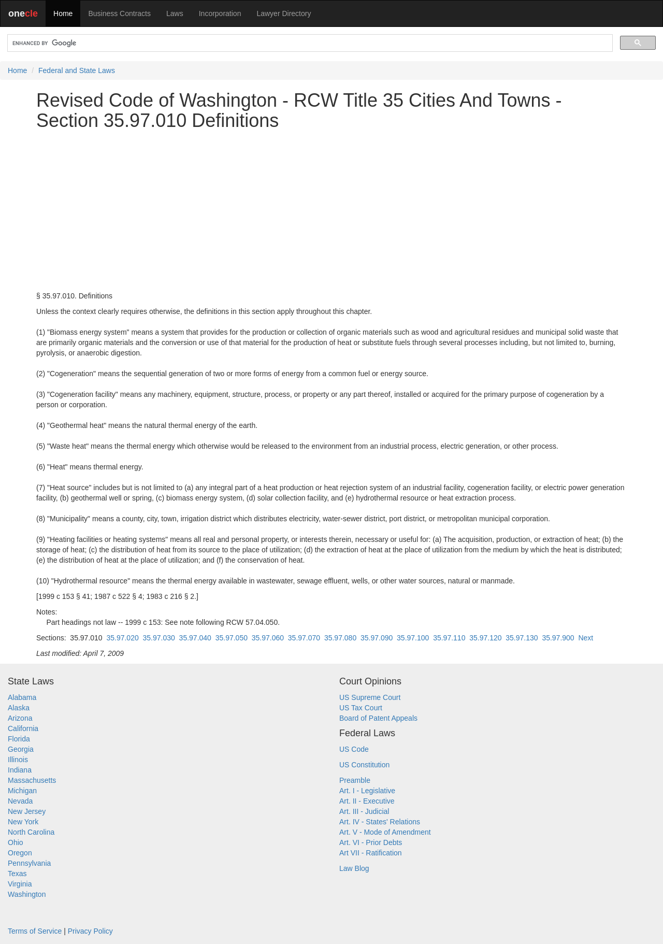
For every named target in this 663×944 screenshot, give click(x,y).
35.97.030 (159, 638)
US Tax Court (360, 708)
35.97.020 (122, 638)
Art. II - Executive (367, 801)
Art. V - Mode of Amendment (385, 832)
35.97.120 (485, 638)
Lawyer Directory (283, 13)
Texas (17, 873)
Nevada (20, 801)
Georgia (21, 749)
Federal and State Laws (76, 70)
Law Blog (354, 868)
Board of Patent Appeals (378, 718)
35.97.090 (377, 638)
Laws (174, 13)
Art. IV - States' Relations (379, 822)
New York (23, 822)
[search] (309, 43)
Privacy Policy (90, 931)
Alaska (19, 708)
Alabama (22, 697)
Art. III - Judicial (364, 811)
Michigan (22, 790)
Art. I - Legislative (367, 790)
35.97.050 (231, 638)
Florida (19, 739)
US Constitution (364, 765)
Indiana (20, 770)
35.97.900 (558, 638)
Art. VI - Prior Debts (370, 842)
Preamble (354, 780)
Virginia (20, 884)
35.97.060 (268, 638)
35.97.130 (522, 638)
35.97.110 (449, 638)
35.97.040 (195, 638)
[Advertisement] (331, 210)
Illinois (18, 759)
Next (585, 638)
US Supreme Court (369, 697)
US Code (354, 749)
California (23, 728)
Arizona (20, 718)
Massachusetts (32, 780)
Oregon (20, 853)
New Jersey (27, 811)
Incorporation (220, 13)
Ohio (15, 842)
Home (63, 13)
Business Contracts (119, 13)
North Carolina (31, 832)
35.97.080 (340, 638)
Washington (27, 894)
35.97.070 (304, 638)
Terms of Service (35, 931)
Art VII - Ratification (370, 853)
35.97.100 (413, 638)
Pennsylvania (29, 863)
